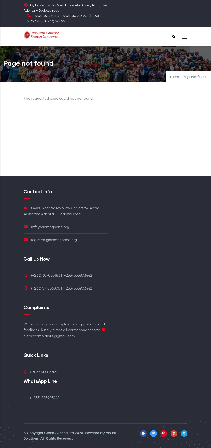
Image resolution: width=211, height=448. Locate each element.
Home (174, 77)
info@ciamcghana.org (46, 227)
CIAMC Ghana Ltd (59, 433)
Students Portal (41, 372)
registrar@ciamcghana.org (50, 240)
